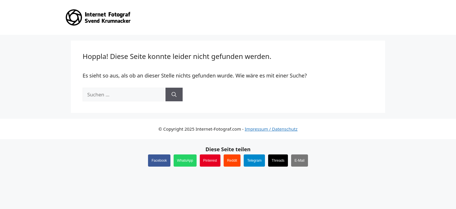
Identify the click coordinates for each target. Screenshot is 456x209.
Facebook (159, 160)
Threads (278, 160)
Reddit (232, 160)
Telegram (254, 160)
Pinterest (210, 160)
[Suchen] (174, 95)
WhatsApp (185, 160)
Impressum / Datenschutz (271, 129)
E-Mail (299, 160)
